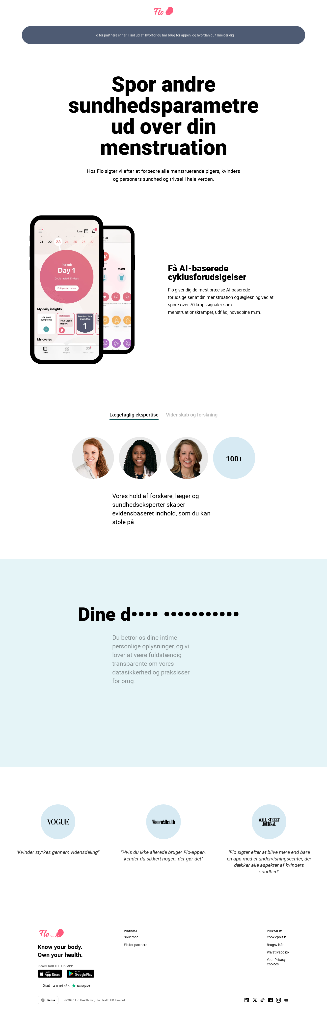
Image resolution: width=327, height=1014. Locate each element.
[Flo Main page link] (163, 11)
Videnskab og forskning (192, 414)
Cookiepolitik (276, 937)
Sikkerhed (131, 937)
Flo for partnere (135, 944)
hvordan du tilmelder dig (215, 35)
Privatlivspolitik (278, 952)
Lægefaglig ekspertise (134, 414)
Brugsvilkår (275, 944)
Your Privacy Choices (276, 961)
